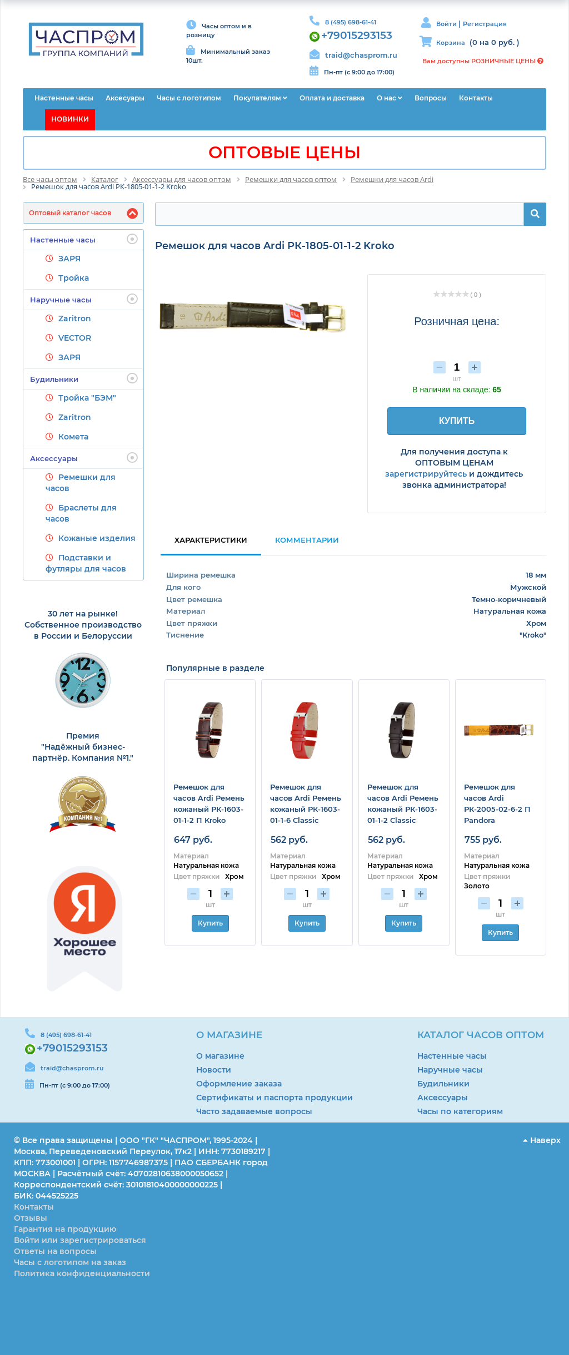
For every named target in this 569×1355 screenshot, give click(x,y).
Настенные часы (84, 239)
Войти (447, 24)
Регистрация (485, 24)
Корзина (450, 43)
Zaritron (74, 318)
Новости (213, 1070)
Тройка (73, 278)
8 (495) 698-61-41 (350, 22)
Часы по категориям (460, 1111)
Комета (73, 437)
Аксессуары (84, 457)
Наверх (542, 1140)
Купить (210, 923)
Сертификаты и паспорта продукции (274, 1098)
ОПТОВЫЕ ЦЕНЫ (284, 152)
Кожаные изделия (97, 538)
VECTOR (74, 338)
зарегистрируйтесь (426, 474)
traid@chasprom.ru (361, 54)
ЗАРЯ (69, 259)
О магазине (220, 1056)
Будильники (84, 378)
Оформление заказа (239, 1084)
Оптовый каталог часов (70, 213)
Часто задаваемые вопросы (254, 1111)
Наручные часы (84, 299)
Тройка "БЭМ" (87, 398)
